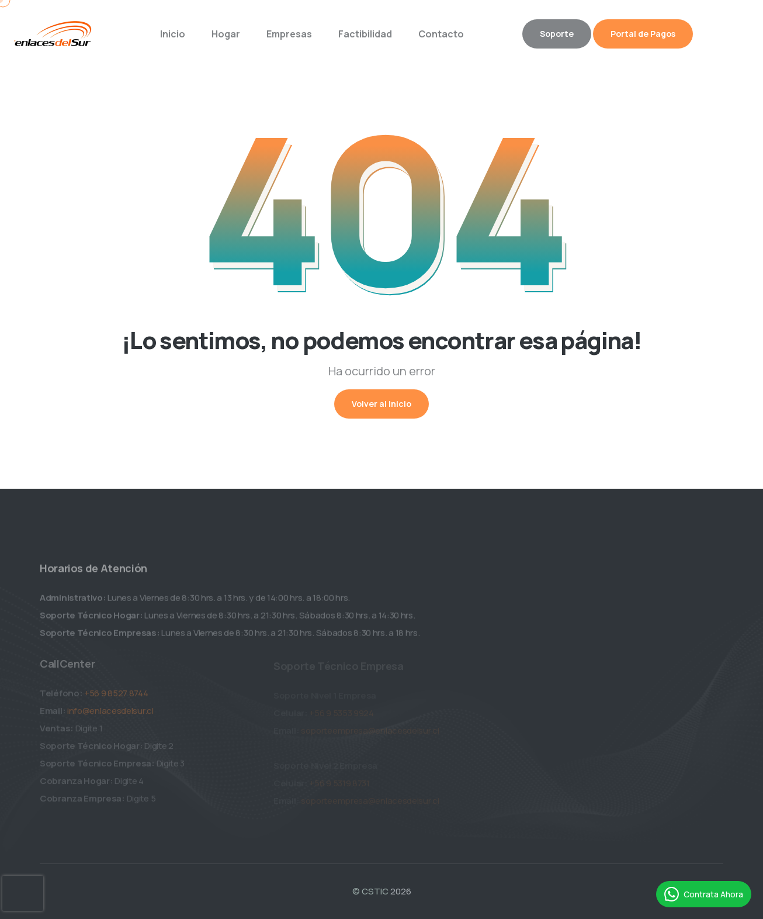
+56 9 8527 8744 (116, 696)
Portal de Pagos (643, 33)
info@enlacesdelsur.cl (110, 713)
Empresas (289, 33)
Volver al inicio (381, 403)
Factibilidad (365, 33)
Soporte (557, 33)
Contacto (441, 33)
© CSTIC (370, 891)
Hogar (225, 33)
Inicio (172, 33)
